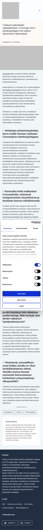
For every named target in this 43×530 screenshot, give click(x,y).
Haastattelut (8, 412)
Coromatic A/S (8, 74)
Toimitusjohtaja (30, 412)
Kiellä (21, 306)
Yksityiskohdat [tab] (21, 228)
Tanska (18, 412)
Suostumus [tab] (7, 228)
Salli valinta (21, 300)
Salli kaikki (21, 294)
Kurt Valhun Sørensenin (12, 90)
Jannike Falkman (11, 421)
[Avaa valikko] (39, 10)
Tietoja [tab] (35, 228)
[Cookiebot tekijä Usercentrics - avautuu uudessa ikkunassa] (31, 222)
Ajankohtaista (18, 39)
